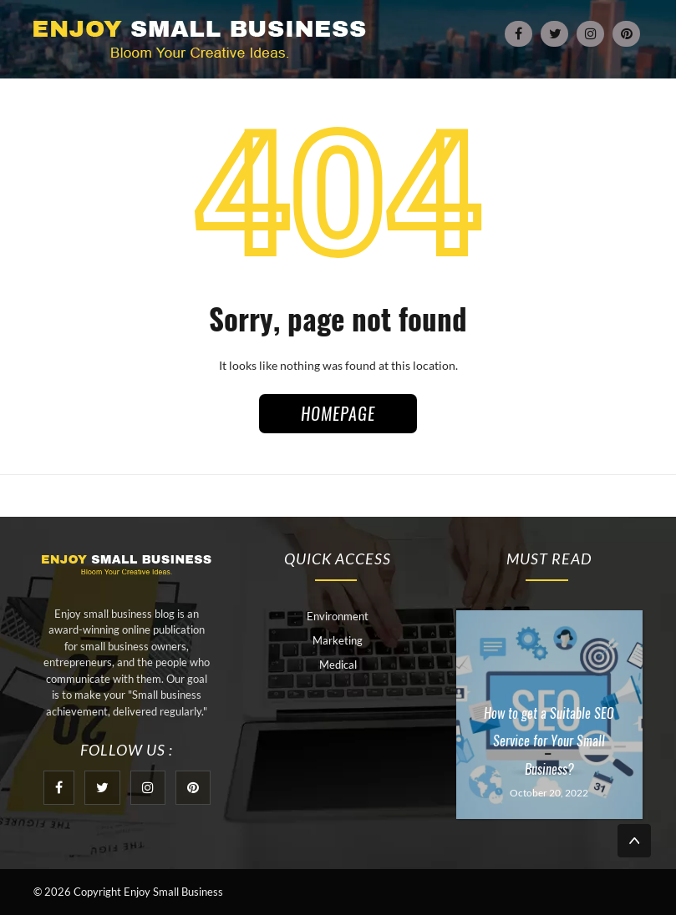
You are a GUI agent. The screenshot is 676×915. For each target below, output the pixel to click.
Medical (338, 664)
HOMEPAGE (338, 413)
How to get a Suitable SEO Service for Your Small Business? (549, 741)
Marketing (338, 640)
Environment (337, 616)
